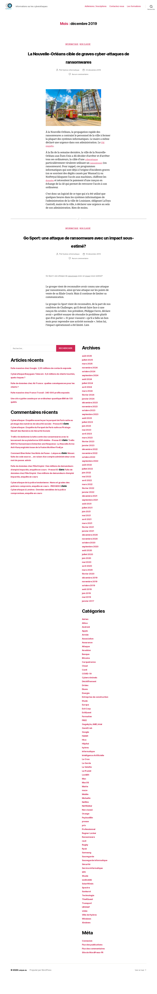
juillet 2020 (88, 571)
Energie (86, 710)
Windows (87, 936)
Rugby (85, 862)
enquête (50, 154)
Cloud (85, 683)
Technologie (89, 912)
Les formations (134, 6)
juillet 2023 (88, 439)
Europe (86, 722)
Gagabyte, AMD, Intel (94, 741)
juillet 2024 (88, 400)
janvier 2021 (89, 548)
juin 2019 (87, 610)
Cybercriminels (90, 695)
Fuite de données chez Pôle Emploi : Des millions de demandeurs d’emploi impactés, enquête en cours (42, 508)
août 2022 (87, 482)
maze (85, 807)
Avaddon (87, 667)
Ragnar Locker (90, 850)
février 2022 (89, 505)
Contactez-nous (116, 6)
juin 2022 (87, 490)
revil (84, 858)
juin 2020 (87, 575)
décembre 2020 (91, 552)
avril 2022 (87, 498)
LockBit (86, 792)
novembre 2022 (91, 470)
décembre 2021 (91, 513)
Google (86, 749)
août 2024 (88, 396)
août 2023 (87, 435)
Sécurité (87, 881)
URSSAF (86, 924)
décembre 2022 (91, 466)
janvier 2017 (89, 618)
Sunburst (87, 909)
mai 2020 (87, 579)
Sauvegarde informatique (96, 878)
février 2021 (89, 544)
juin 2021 (87, 529)
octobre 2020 (89, 560)
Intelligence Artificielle (95, 772)
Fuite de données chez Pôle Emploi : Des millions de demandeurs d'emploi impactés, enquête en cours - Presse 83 (40, 501)
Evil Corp (87, 726)
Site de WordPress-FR (94, 970)
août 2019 (87, 606)
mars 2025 (88, 381)
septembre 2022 (91, 478)
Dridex (86, 702)
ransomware (97, 171)
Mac (84, 796)
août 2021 (87, 521)
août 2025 (87, 373)
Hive (84, 757)
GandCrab (87, 745)
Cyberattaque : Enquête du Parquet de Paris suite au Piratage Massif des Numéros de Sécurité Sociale (42, 455)
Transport (87, 920)
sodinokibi (88, 897)
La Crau (86, 776)
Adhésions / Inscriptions (96, 6)
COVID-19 (87, 691)
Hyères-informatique (70, 79)
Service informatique (94, 885)
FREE (85, 737)
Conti (85, 687)
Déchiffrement (90, 699)
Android (86, 644)
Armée (86, 652)
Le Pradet (87, 788)
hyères (86, 765)
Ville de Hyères (90, 932)
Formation (87, 734)
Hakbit (85, 753)
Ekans (85, 706)
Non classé (87, 45)
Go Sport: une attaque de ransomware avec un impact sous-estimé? (78, 254)
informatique (71, 45)
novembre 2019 (91, 599)
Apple (85, 648)
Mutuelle (87, 815)
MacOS (86, 800)
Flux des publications (94, 962)
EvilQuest (87, 730)
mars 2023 (88, 455)
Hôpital (86, 761)
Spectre (86, 905)
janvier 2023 (89, 462)
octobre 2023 (89, 428)
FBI (103, 151)
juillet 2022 (88, 486)
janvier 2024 (89, 416)
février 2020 (89, 591)
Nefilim (86, 819)
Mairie (85, 804)
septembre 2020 (91, 564)
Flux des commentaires (95, 966)
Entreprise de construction (97, 714)
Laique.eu (23, 987)
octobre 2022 (89, 474)
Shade (85, 893)
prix (84, 842)
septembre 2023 (91, 431)
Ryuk (84, 866)
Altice (85, 640)
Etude (85, 718)
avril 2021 (87, 536)
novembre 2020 (91, 556)
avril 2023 (87, 451)
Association (88, 656)
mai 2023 (87, 447)
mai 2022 (87, 494)
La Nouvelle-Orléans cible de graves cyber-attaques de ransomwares (78, 61)
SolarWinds (88, 901)
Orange (86, 831)
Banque (86, 671)
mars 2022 (88, 501)
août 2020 (88, 568)
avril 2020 (87, 583)
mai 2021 (87, 533)
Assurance (88, 660)
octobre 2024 (89, 389)
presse (86, 839)
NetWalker (88, 823)
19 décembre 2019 (93, 272)
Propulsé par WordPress (41, 987)
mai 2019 (87, 614)
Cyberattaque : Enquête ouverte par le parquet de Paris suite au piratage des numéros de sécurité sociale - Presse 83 (42, 448)
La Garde (87, 780)
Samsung (87, 870)
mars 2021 (88, 540)
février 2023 (89, 459)
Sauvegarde (89, 874)
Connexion (88, 958)
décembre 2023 (91, 420)
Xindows (87, 940)
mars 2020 (88, 587)
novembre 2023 (91, 424)
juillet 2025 (88, 377)
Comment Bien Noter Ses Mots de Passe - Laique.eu (40, 484)
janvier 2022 (89, 509)
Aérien (85, 636)
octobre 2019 (89, 603)
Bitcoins (86, 675)
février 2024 (89, 412)
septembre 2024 (91, 392)
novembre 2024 (91, 385)
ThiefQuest (88, 916)
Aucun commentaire (80, 83)
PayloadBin (88, 835)
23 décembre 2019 (93, 79)
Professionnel (90, 846)
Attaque (86, 664)
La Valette (87, 784)
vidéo (85, 928)
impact (89, 293)
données (50, 189)
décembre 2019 (91, 595)
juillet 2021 (88, 525)
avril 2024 (87, 404)
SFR (84, 889)
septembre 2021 (91, 517)
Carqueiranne (90, 679)
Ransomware (89, 854)
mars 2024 (88, 408)
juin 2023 (87, 443)
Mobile (86, 811)
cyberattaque (92, 168)
